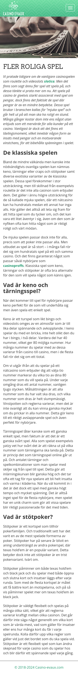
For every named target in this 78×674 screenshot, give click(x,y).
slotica (49, 81)
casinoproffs (13, 265)
